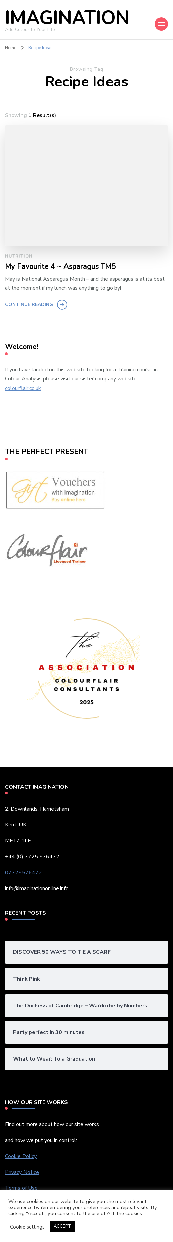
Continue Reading (29, 304)
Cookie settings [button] (27, 1227)
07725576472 (23, 872)
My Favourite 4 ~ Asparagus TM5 (60, 267)
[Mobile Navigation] (161, 24)
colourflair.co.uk (23, 388)
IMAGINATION (67, 17)
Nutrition (19, 256)
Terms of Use (22, 1188)
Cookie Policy (21, 1156)
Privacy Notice (22, 1172)
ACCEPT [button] (62, 1226)
